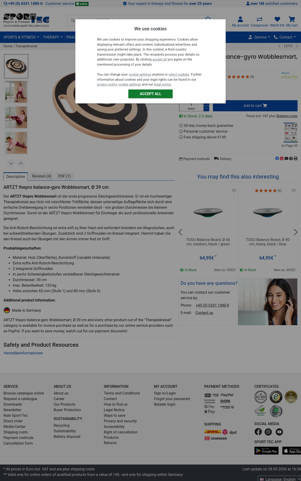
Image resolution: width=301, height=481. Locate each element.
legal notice (162, 85)
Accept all (150, 94)
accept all (159, 59)
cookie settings (140, 75)
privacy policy (107, 85)
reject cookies (178, 75)
